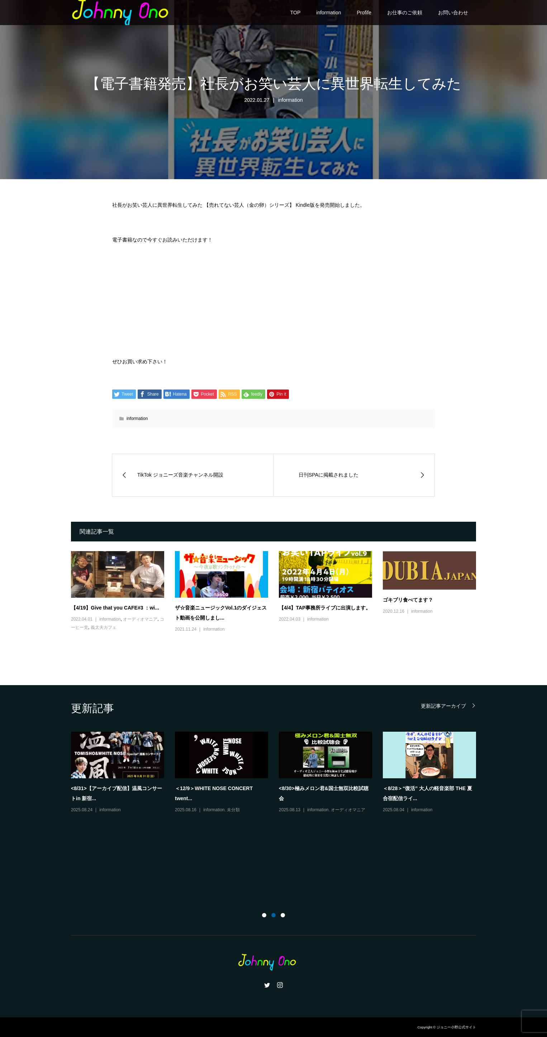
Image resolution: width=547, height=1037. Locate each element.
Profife (364, 12)
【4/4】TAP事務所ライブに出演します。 (325, 608)
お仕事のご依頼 (404, 12)
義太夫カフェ (103, 627)
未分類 (233, 809)
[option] (279, 773)
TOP (295, 12)
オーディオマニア (140, 619)
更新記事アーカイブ (443, 705)
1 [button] (264, 915)
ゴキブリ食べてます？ (408, 600)
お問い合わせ (453, 12)
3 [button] (283, 915)
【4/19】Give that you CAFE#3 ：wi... (115, 608)
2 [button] (273, 915)
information (328, 12)
